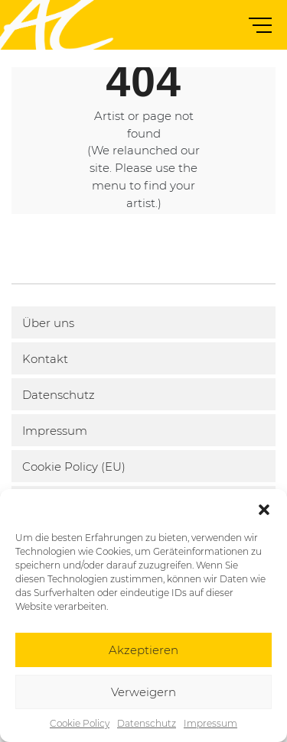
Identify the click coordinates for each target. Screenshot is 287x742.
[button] (264, 508)
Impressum (210, 723)
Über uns (48, 323)
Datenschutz (146, 723)
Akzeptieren (143, 650)
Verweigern (143, 692)
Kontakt (45, 359)
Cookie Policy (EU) (74, 466)
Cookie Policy (79, 723)
